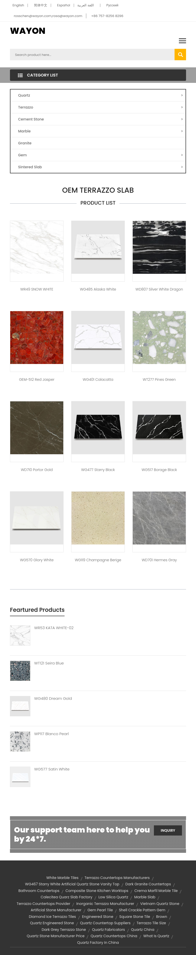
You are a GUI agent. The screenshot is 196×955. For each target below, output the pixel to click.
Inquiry (168, 830)
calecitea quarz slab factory (66, 897)
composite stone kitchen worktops (97, 890)
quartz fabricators (108, 929)
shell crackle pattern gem (142, 910)
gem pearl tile (100, 910)
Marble (100, 131)
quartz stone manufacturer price (55, 935)
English (18, 5)
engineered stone (97, 916)
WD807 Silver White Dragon (159, 289)
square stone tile (134, 916)
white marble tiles (62, 877)
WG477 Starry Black (98, 469)
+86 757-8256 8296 (107, 15)
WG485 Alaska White (98, 289)
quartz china (142, 929)
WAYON (27, 31)
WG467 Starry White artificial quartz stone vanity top (72, 884)
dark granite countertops (148, 884)
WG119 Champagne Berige (98, 560)
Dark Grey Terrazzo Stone (64, 929)
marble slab (144, 897)
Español (63, 5)
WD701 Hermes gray (159, 560)
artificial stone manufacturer (56, 910)
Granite (24, 143)
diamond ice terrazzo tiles (52, 916)
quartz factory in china (98, 942)
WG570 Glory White (37, 560)
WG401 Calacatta (98, 379)
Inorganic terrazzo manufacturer (105, 903)
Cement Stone (100, 119)
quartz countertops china (114, 935)
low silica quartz (113, 897)
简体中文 (40, 5)
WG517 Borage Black (159, 469)
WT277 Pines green (159, 379)
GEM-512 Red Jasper (37, 379)
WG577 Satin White (51, 769)
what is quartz (156, 935)
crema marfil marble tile (156, 890)
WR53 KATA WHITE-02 (54, 627)
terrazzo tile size (151, 923)
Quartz (100, 95)
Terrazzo (100, 107)
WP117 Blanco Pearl (51, 733)
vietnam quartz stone (159, 903)
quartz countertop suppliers (105, 923)
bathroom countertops (38, 890)
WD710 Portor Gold (37, 469)
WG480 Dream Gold (53, 698)
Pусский (112, 5)
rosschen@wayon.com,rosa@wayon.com (48, 15)
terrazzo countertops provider (43, 903)
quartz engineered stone (52, 923)
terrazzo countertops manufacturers (117, 877)
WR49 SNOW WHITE (36, 289)
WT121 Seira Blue (49, 663)
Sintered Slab (100, 167)
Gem (100, 155)
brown (161, 916)
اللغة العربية (85, 5)
